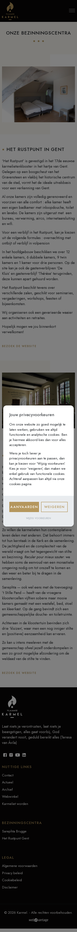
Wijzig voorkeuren (38, 518)
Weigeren (54, 506)
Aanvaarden (24, 506)
